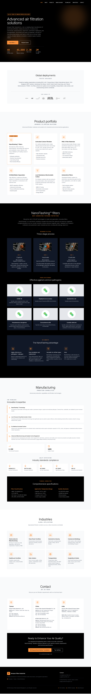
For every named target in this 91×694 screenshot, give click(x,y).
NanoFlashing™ (59, 2)
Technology (68, 2)
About (46, 2)
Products (51, 2)
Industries (75, 2)
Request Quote (25, 42)
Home (41, 2)
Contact (82, 2)
